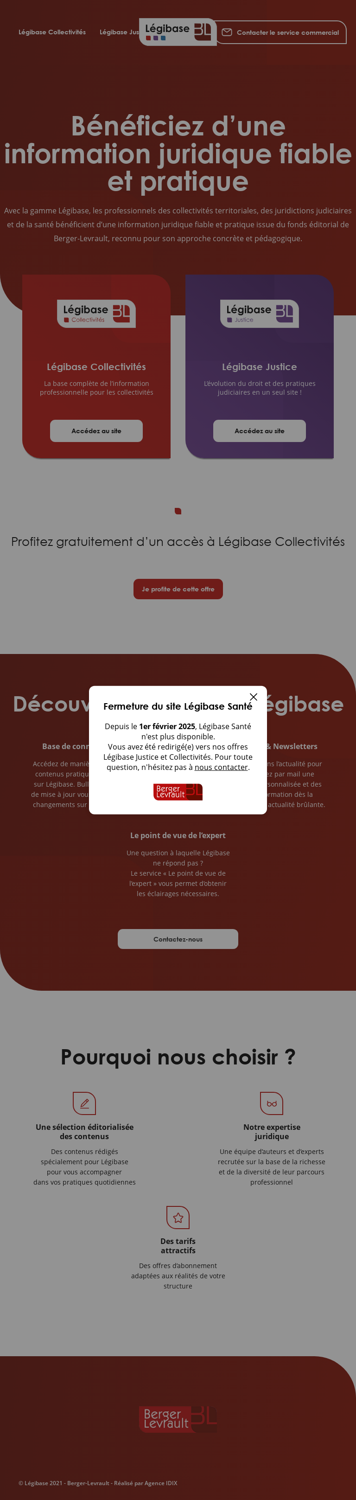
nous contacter (221, 767)
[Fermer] (253, 698)
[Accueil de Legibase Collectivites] (178, 792)
